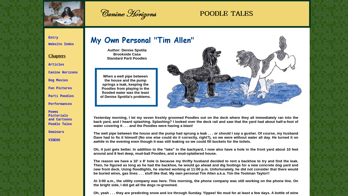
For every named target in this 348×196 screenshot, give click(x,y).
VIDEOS (54, 140)
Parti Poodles (61, 96)
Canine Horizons (63, 72)
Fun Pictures (60, 88)
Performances (60, 104)
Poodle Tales (60, 124)
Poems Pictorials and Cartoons (60, 116)
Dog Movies (58, 80)
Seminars (56, 132)
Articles (56, 65)
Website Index (61, 44)
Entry (53, 38)
